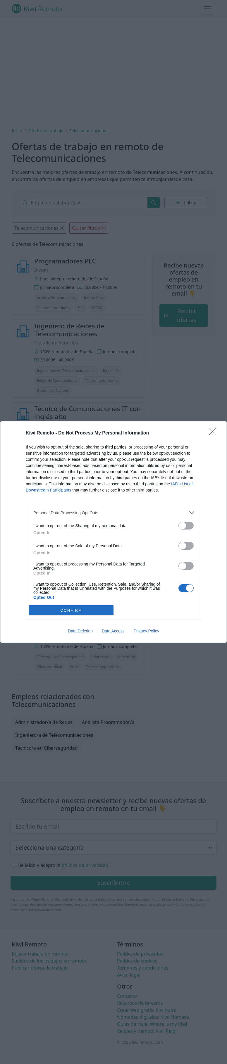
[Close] (214, 433)
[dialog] (113, 532)
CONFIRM (71, 610)
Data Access (113, 631)
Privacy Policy (146, 631)
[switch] (186, 526)
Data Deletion (80, 631)
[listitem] (113, 513)
